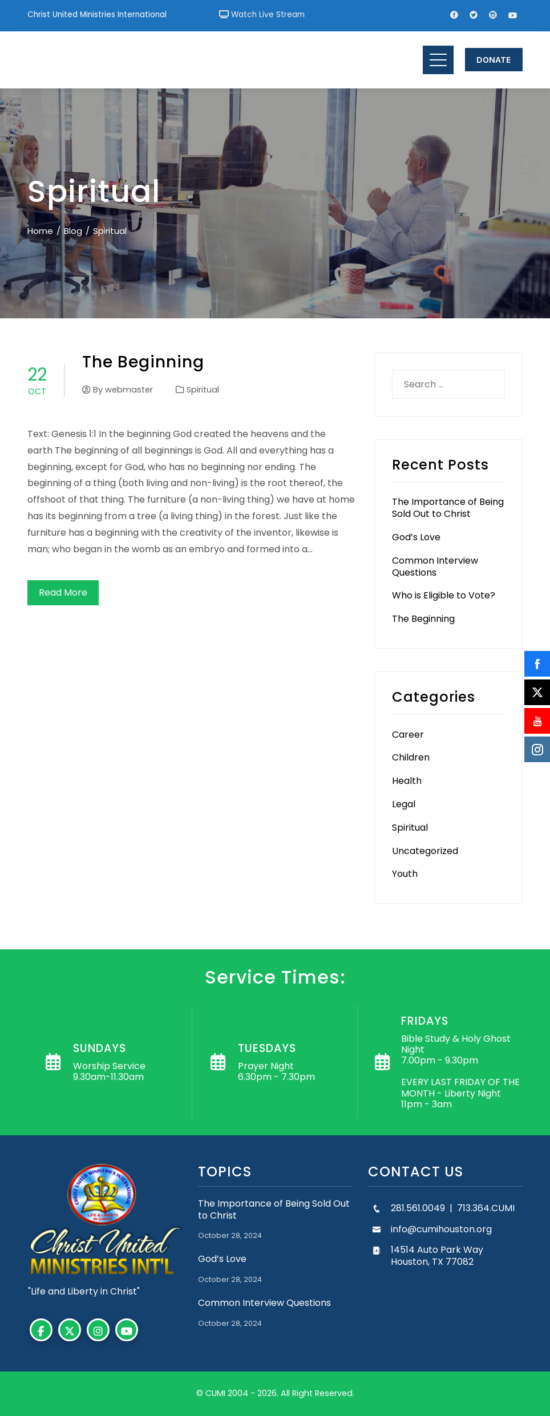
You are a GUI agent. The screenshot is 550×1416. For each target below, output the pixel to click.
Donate (493, 59)
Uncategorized (425, 850)
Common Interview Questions (435, 566)
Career (408, 734)
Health (407, 780)
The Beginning (143, 362)
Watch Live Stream (262, 14)
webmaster (129, 389)
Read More (63, 592)
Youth (405, 873)
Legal (403, 804)
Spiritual (203, 389)
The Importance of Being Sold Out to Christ (448, 507)
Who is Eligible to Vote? (443, 595)
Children (411, 757)
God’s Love (416, 537)
